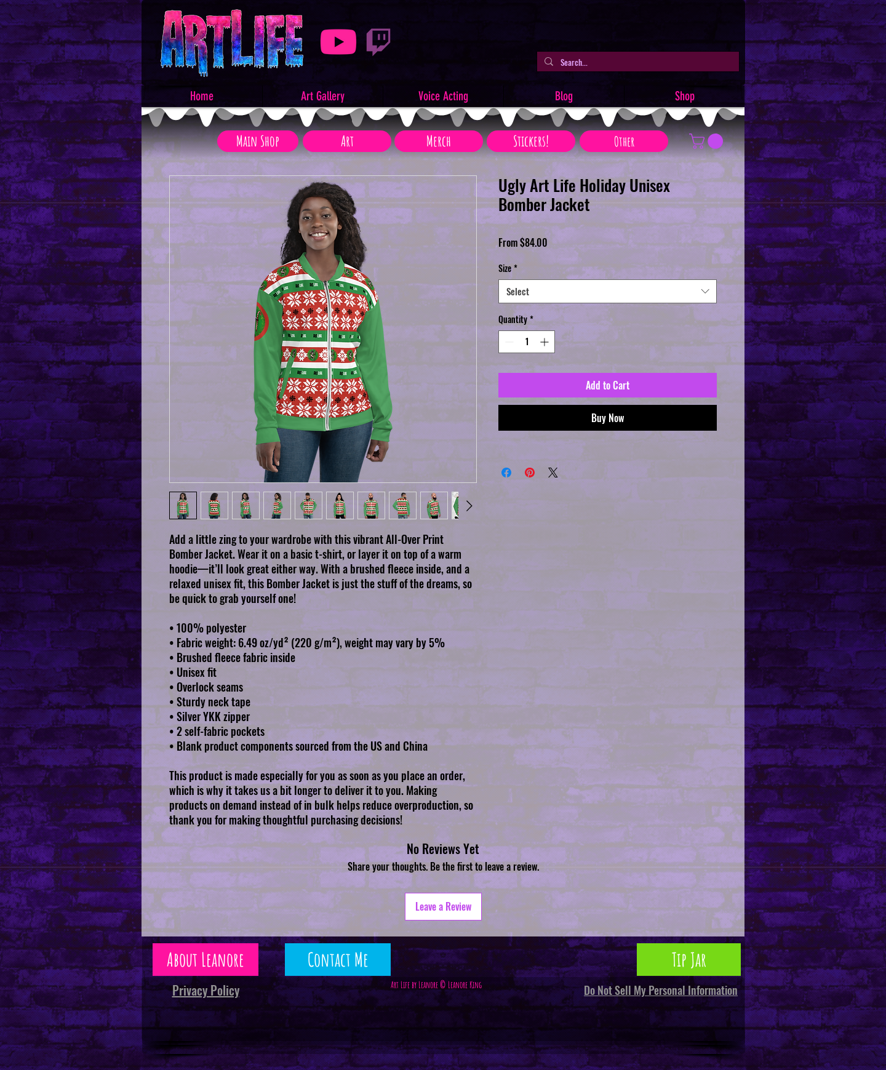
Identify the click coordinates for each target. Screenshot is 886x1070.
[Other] (624, 141)
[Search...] (637, 62)
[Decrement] (508, 342)
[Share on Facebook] (506, 472)
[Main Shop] (257, 141)
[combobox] (607, 291)
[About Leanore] (205, 959)
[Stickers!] (531, 141)
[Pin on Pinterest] (529, 472)
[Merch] (438, 141)
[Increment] (545, 342)
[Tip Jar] (689, 959)
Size (507, 268)
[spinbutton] (527, 342)
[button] (708, 141)
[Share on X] (553, 472)
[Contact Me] (338, 959)
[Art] (347, 141)
